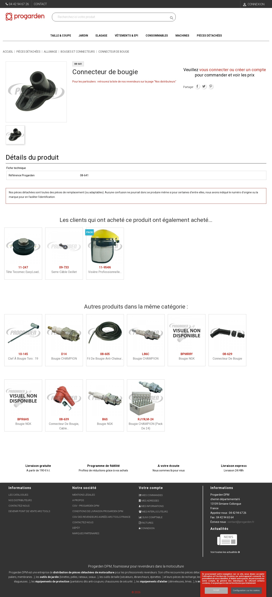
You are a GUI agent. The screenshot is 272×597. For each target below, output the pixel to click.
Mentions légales (83, 494)
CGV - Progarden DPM (85, 505)
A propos (78, 500)
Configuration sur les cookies (246, 590)
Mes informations (151, 506)
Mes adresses (149, 500)
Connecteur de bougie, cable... (64, 423)
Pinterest (210, 86)
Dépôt (76, 527)
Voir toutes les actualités (225, 552)
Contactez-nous (18, 505)
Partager (197, 86)
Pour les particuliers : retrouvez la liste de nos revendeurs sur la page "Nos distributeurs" (124, 81)
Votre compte (151, 488)
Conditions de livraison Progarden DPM (97, 511)
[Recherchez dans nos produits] (110, 17)
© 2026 (136, 592)
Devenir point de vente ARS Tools (29, 511)
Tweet (203, 86)
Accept (216, 590)
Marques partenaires (85, 533)
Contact (40, 4)
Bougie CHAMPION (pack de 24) (146, 423)
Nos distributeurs (20, 500)
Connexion (147, 528)
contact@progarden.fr (241, 521)
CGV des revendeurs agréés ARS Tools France (101, 516)
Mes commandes (151, 495)
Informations (221, 488)
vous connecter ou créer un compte (232, 69)
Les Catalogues (18, 494)
